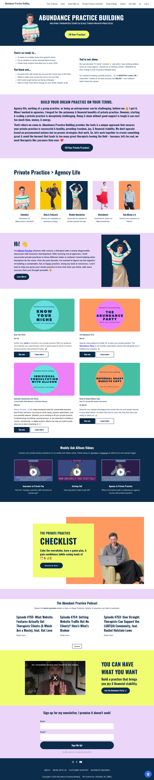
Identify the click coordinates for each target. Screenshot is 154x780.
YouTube (94, 453)
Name (42, 721)
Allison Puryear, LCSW (23, 410)
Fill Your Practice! (77, 34)
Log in (146, 4)
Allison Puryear (24, 251)
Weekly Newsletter (77, 214)
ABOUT (47, 770)
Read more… (21, 635)
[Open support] (148, 774)
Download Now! (51, 565)
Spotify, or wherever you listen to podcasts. (102, 608)
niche (26, 343)
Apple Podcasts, (78, 608)
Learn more (39, 354)
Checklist (25, 214)
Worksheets (103, 214)
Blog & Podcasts (51, 214)
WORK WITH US (60, 770)
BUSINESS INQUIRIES (100, 770)
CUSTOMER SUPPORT (79, 770)
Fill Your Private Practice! (77, 147)
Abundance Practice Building (17, 3)
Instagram (104, 453)
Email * (43, 732)
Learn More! (21, 276)
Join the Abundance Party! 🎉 (115, 690)
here (133, 453)
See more (77, 646)
